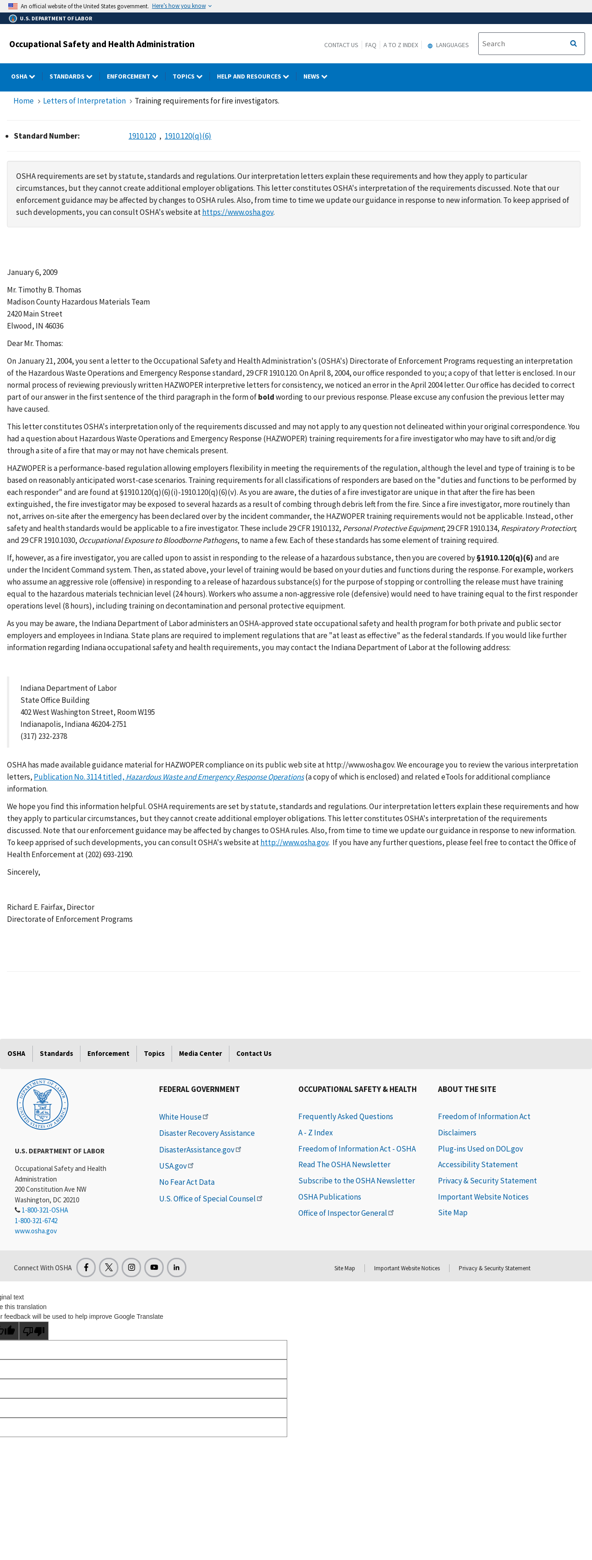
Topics (154, 1053)
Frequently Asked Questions (345, 1116)
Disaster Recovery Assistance (207, 1133)
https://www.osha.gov (237, 212)
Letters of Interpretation (84, 101)
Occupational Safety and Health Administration (102, 43)
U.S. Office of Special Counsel (211, 1199)
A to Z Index (400, 45)
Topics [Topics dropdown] (191, 76)
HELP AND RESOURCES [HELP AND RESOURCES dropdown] (256, 76)
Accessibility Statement (478, 1164)
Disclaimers (457, 1132)
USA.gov (177, 1166)
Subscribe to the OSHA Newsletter (356, 1181)
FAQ (370, 45)
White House (184, 1117)
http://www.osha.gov (294, 842)
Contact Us (341, 45)
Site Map (453, 1212)
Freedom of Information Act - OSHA (357, 1149)
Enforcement (108, 1053)
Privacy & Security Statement (487, 1181)
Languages (447, 45)
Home (23, 101)
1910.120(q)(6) (188, 136)
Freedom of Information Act (484, 1116)
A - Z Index (315, 1132)
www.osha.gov (36, 1230)
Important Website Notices (483, 1197)
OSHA (16, 1053)
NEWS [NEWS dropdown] (318, 76)
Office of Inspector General (346, 1213)
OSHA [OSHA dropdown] (27, 76)
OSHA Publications (329, 1197)
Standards (56, 1053)
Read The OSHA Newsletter (344, 1164)
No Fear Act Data (187, 1182)
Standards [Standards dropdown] (74, 76)
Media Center (200, 1053)
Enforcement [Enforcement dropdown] (136, 76)
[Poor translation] (34, 1331)
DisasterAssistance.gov (201, 1150)
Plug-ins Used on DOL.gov (480, 1149)
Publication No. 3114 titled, (169, 777)
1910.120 (142, 136)
